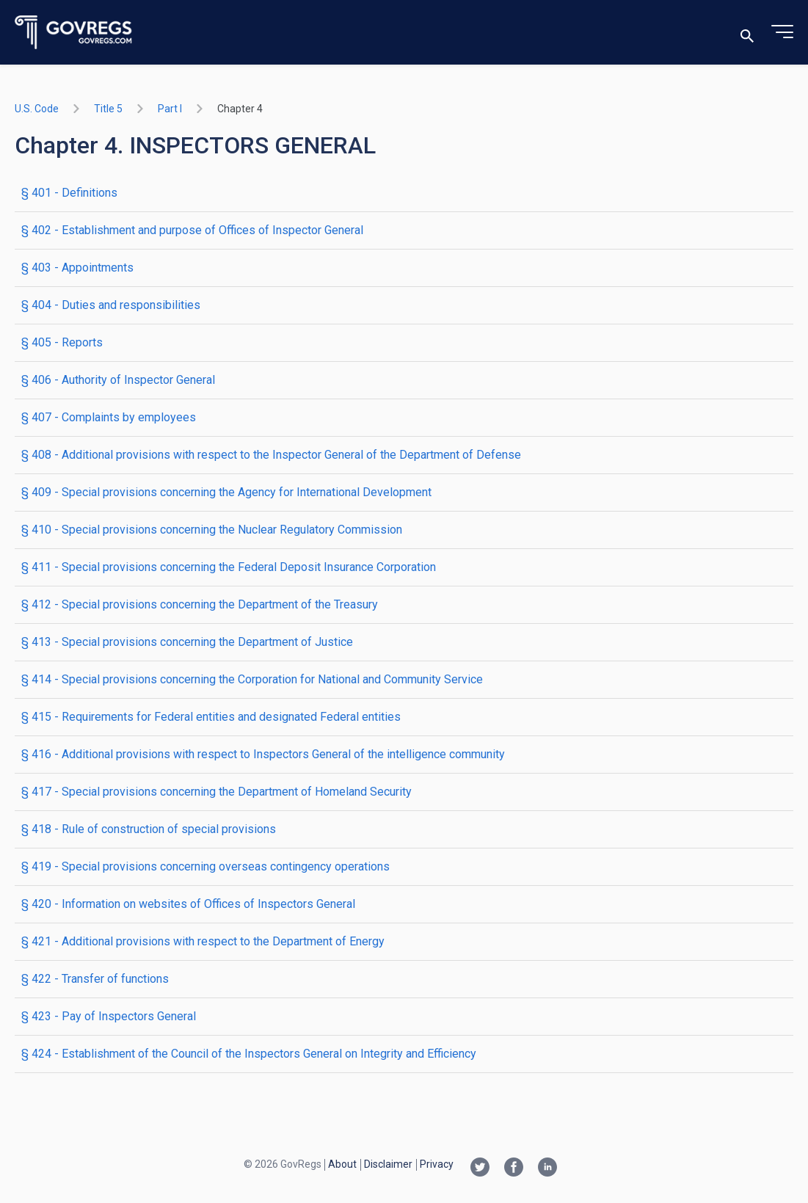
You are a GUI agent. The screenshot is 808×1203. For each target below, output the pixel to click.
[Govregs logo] (74, 32)
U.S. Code (37, 109)
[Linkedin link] (547, 1168)
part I (170, 109)
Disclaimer (388, 1164)
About (342, 1164)
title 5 (108, 109)
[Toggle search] (747, 33)
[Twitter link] (479, 1168)
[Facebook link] (513, 1168)
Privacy (437, 1164)
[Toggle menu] (782, 32)
